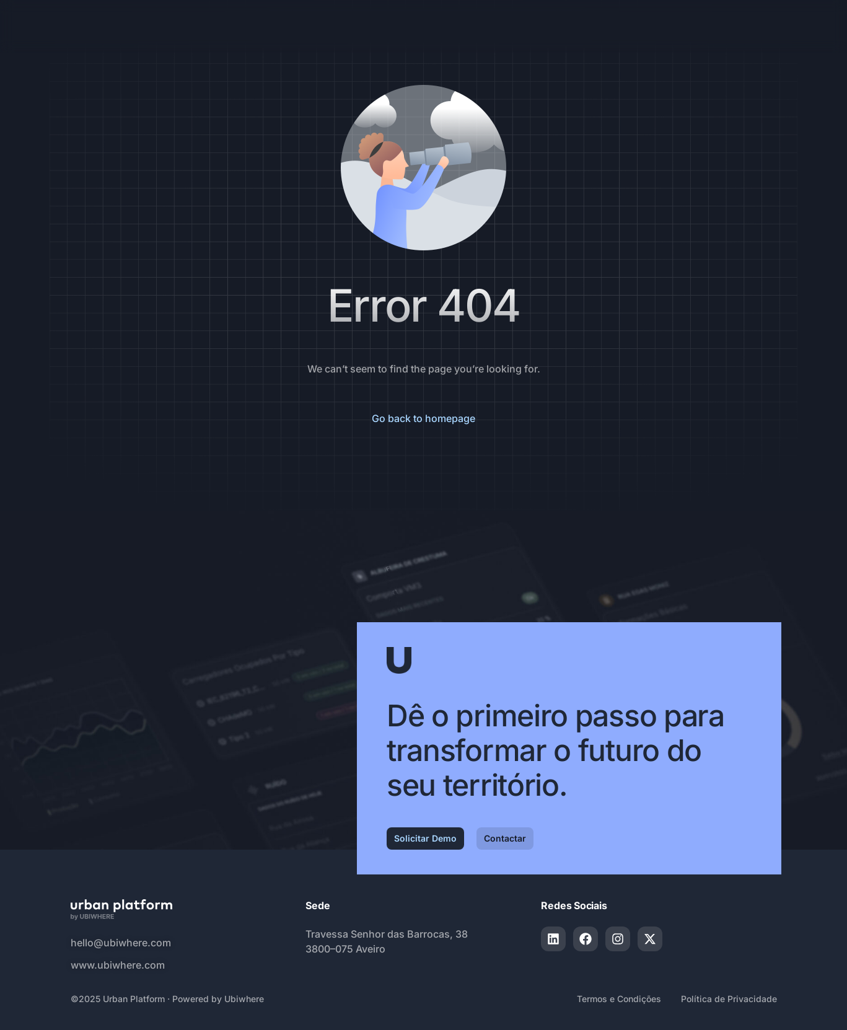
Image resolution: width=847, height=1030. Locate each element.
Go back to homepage (423, 418)
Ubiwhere (244, 998)
